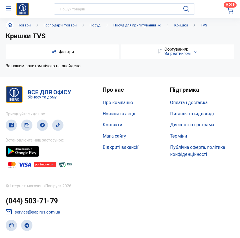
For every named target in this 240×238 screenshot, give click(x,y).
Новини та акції (119, 113)
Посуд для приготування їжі (137, 25)
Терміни (178, 136)
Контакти (112, 124)
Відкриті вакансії (120, 147)
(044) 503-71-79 (32, 201)
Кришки (181, 25)
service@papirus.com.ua (33, 212)
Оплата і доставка (189, 102)
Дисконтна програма (192, 124)
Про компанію (118, 102)
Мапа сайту (114, 136)
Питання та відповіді (192, 113)
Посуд (95, 25)
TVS (204, 25)
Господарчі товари (60, 25)
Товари (24, 25)
